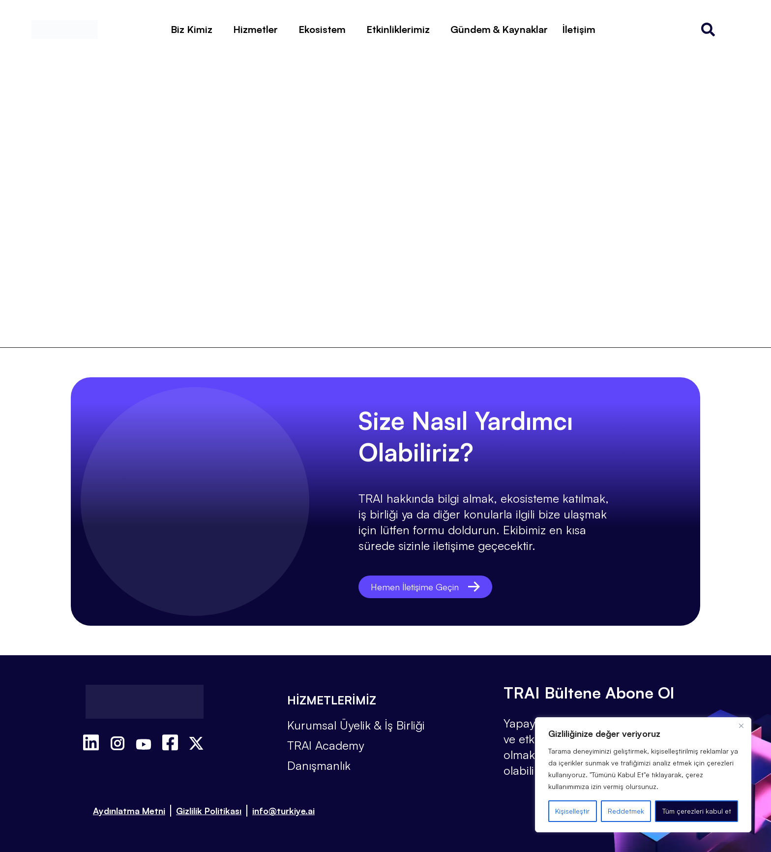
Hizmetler (255, 29)
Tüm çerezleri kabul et (696, 811)
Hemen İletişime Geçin (429, 586)
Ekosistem (322, 29)
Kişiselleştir (572, 811)
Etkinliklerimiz (398, 29)
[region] (643, 774)
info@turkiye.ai (283, 810)
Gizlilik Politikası (208, 810)
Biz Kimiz (191, 29)
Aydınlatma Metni (129, 810)
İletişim (579, 29)
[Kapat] (741, 725)
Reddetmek (626, 811)
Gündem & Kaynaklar (499, 29)
